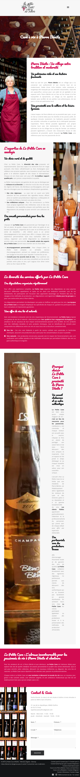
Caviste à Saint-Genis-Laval (70, 766)
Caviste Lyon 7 (65, 761)
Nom (33, 722)
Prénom (57, 722)
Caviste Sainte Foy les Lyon (58, 764)
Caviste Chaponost (73, 764)
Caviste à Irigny (74, 772)
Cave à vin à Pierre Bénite (57, 768)
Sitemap (33, 762)
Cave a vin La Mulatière (60, 770)
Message (34, 737)
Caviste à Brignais (73, 770)
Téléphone (57, 730)
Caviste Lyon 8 (55, 761)
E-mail (33, 730)
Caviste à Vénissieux (63, 772)
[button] (68, 7)
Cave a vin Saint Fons (72, 768)
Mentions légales (25, 762)
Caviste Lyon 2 (74, 761)
